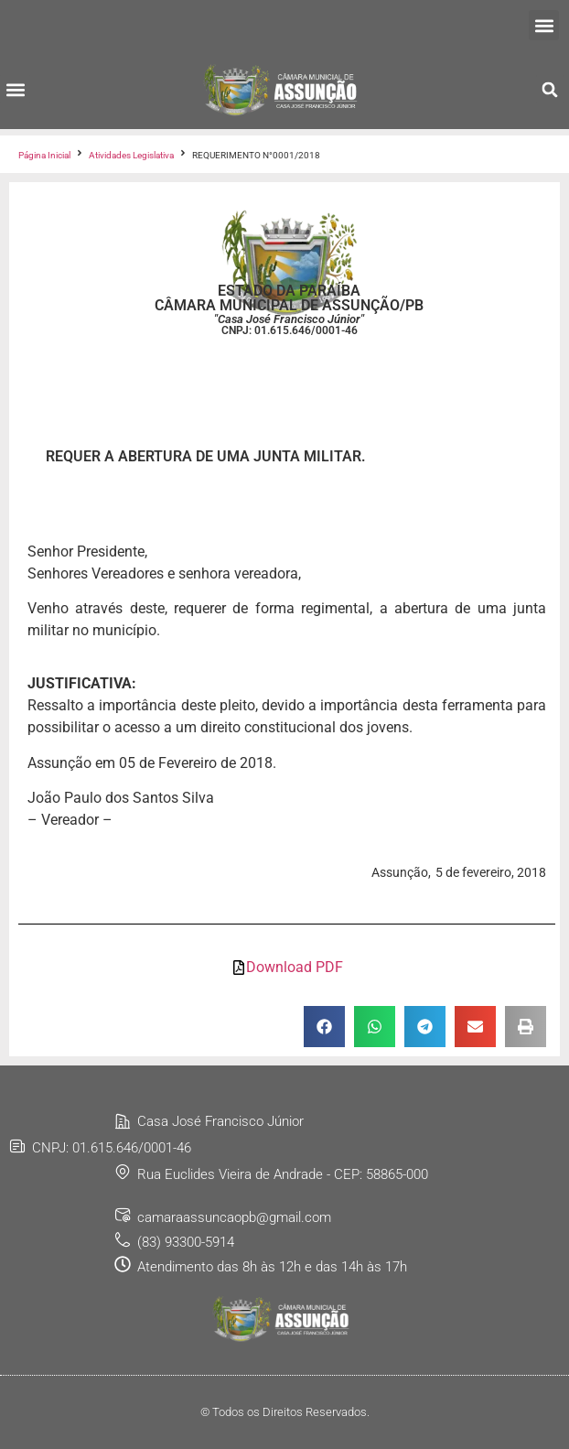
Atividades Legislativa (131, 155)
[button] (544, 25)
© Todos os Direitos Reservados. (285, 1412)
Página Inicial (44, 155)
